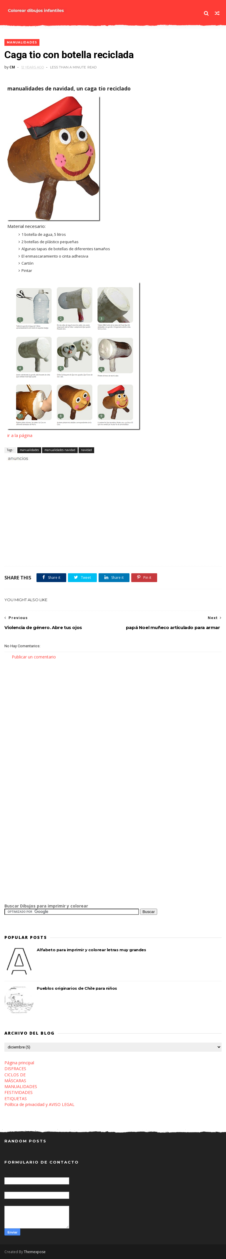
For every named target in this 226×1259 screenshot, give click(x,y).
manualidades (22, 42)
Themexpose (35, 1251)
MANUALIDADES (20, 1086)
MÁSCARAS (15, 1080)
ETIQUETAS (15, 1098)
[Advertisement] (73, 468)
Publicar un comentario (34, 657)
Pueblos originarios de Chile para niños (77, 988)
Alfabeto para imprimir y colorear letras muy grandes (91, 949)
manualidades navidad (59, 450)
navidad (86, 450)
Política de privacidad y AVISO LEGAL (39, 1104)
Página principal (19, 1062)
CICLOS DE (15, 1075)
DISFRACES (15, 1068)
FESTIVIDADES (18, 1092)
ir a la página (19, 435)
